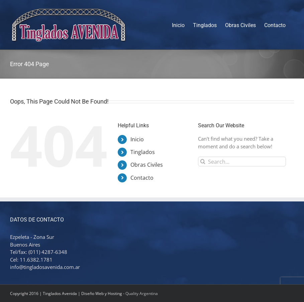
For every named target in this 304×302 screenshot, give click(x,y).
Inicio (137, 139)
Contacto (142, 177)
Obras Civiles (146, 164)
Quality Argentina (141, 293)
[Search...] (242, 161)
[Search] (203, 161)
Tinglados (142, 152)
